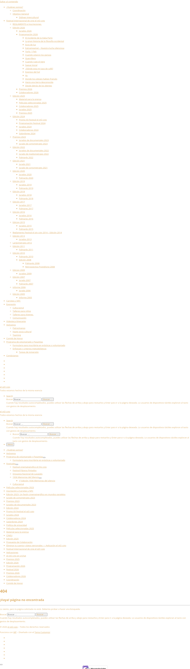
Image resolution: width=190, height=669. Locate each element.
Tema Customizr (42, 632)
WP (15, 632)
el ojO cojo (13, 626)
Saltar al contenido (9, 1)
